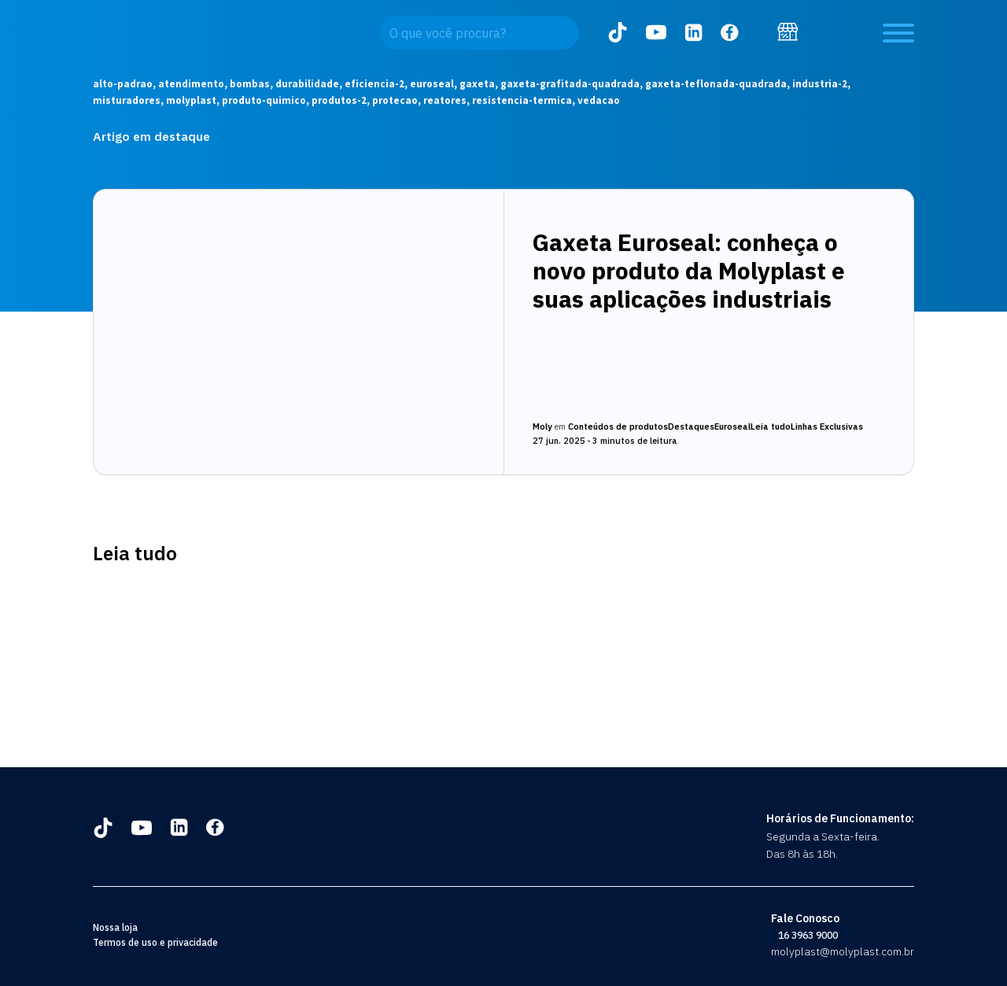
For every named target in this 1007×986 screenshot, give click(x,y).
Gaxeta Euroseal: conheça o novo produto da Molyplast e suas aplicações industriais (689, 270)
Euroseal (732, 426)
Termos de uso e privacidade (155, 942)
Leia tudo (771, 426)
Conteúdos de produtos (618, 426)
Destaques (691, 426)
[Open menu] (898, 33)
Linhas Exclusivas (827, 426)
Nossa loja (115, 927)
